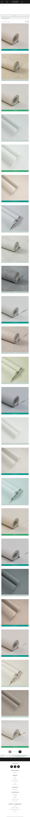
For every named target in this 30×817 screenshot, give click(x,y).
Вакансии (15, 772)
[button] (15, 18)
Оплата (15, 805)
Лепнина (15, 779)
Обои (15, 777)
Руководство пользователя (15, 809)
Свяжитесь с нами (15, 799)
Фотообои (15, 784)
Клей (15, 782)
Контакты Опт (15, 800)
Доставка (15, 811)
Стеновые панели (15, 780)
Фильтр (15, 15)
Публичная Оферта (15, 807)
